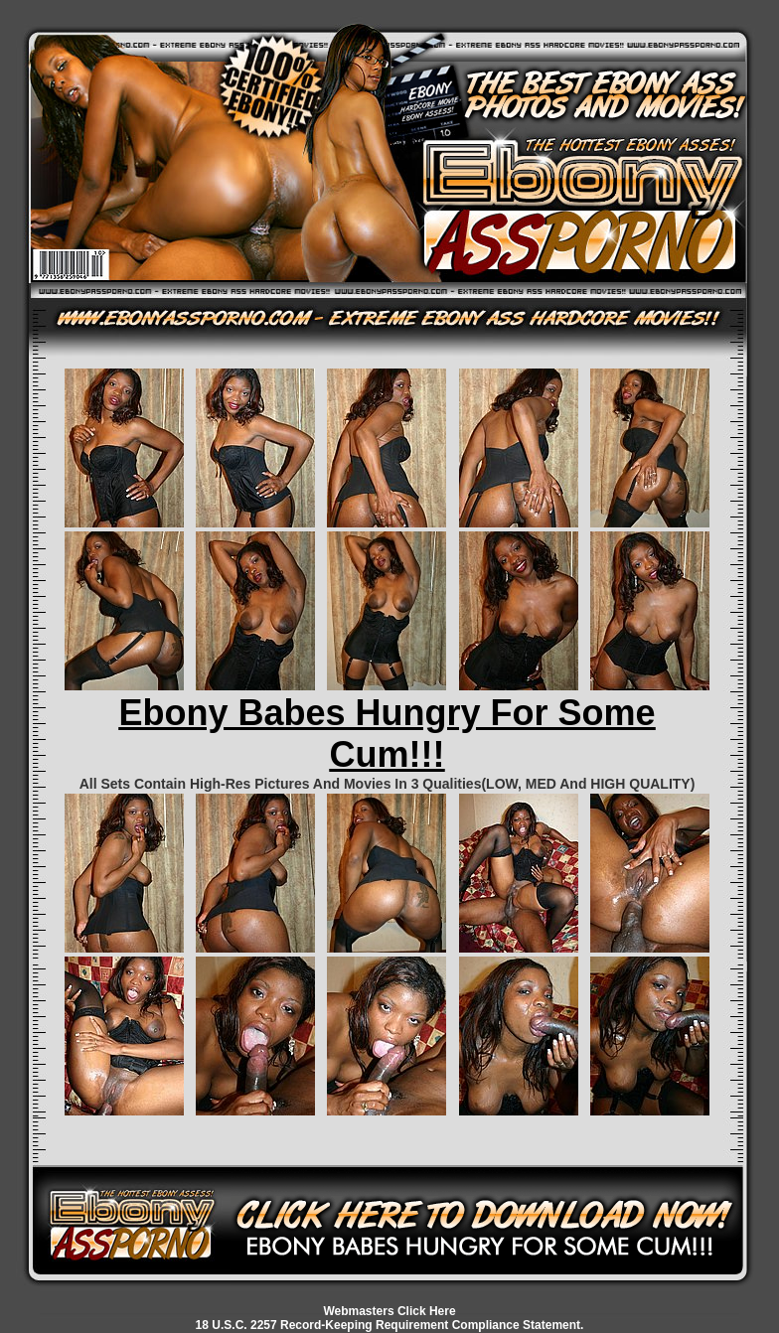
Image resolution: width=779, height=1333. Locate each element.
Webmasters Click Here (389, 1311)
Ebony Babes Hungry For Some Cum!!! (386, 733)
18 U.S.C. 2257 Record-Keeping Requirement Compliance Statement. (390, 1325)
